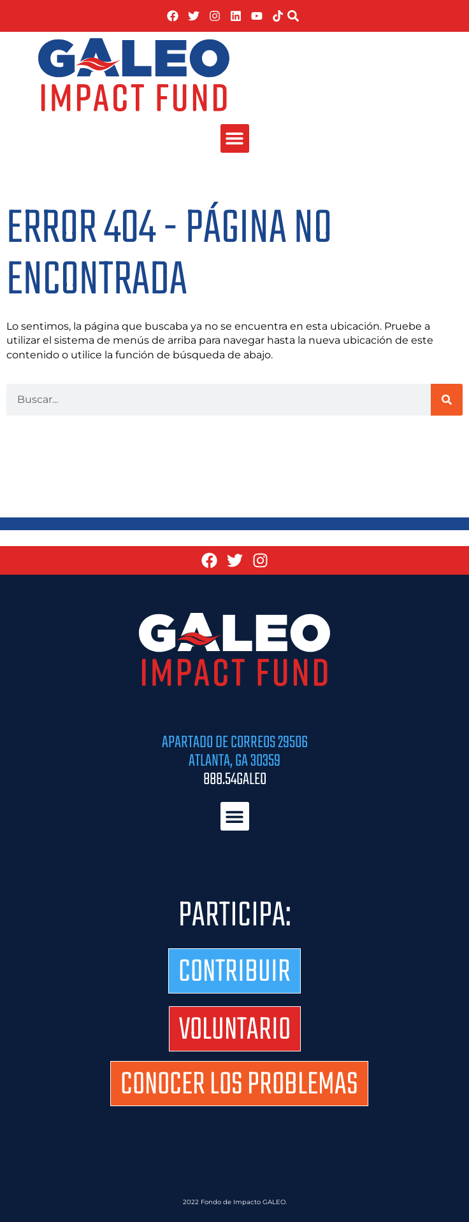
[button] (293, 15)
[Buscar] (447, 400)
